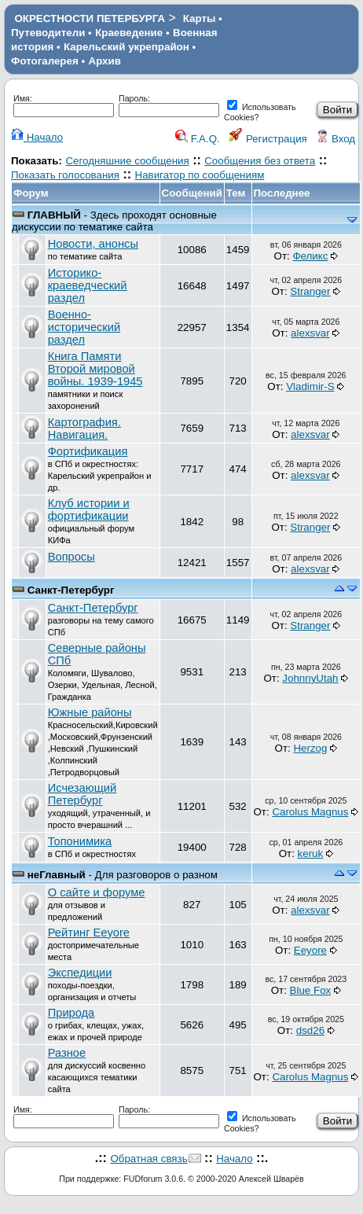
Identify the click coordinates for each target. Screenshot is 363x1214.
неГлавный (57, 875)
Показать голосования (65, 175)
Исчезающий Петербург (82, 794)
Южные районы (90, 712)
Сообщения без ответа (259, 161)
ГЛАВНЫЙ (54, 215)
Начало (37, 137)
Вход (335, 139)
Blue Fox (311, 990)
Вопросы (71, 556)
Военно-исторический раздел (84, 327)
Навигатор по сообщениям (200, 175)
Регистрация (268, 139)
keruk (311, 853)
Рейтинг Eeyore (89, 932)
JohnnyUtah (310, 678)
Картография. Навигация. (84, 428)
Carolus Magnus (310, 812)
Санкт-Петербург (71, 590)
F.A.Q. (197, 139)
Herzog (310, 748)
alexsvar (310, 333)
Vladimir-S (310, 386)
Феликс (310, 256)
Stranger (310, 291)
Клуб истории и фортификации (89, 509)
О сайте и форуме (96, 892)
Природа (71, 1012)
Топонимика (80, 841)
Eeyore (310, 950)
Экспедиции (80, 972)
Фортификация (88, 451)
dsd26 (310, 1030)
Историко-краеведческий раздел (87, 285)
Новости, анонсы (93, 243)
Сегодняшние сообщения (127, 161)
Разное (67, 1053)
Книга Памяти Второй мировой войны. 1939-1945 (95, 369)
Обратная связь (148, 1158)
